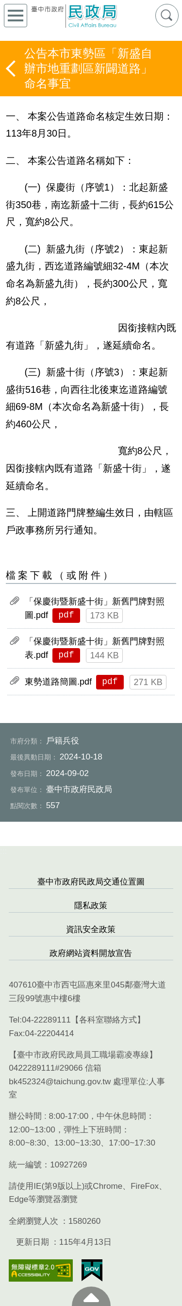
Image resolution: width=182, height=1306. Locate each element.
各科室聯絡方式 (108, 1019)
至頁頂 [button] (91, 1296)
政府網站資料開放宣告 (91, 953)
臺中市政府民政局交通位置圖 (91, 881)
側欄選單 (15, 15)
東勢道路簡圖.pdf (58, 682)
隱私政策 (90, 905)
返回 (11, 68)
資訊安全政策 (91, 929)
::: (3, 851)
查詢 (167, 15)
